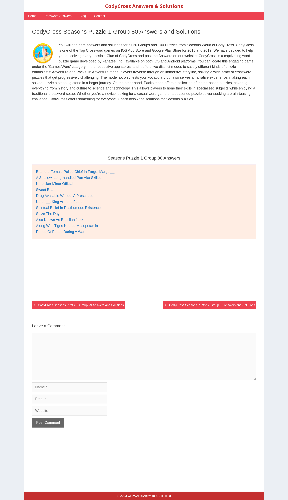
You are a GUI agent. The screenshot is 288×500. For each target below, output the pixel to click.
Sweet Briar (45, 190)
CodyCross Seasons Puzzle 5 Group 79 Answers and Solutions (81, 305)
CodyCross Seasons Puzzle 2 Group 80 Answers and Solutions (212, 305)
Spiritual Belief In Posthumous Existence (68, 208)
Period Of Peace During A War (60, 232)
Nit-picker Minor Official (54, 184)
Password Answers (58, 16)
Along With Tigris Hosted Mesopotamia (67, 226)
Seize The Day (48, 214)
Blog (83, 16)
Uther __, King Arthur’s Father (60, 202)
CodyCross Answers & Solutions (144, 6)
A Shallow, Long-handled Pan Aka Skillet (68, 178)
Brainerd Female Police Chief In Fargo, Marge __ (75, 172)
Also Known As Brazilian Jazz (59, 220)
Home (32, 16)
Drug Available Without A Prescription (65, 196)
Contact (99, 16)
